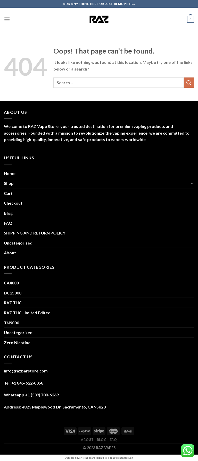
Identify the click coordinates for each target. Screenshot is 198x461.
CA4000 (11, 282)
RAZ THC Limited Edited (27, 312)
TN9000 (11, 322)
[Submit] (189, 82)
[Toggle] (192, 183)
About (10, 252)
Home (9, 173)
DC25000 (12, 292)
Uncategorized (18, 242)
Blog (8, 213)
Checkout (13, 203)
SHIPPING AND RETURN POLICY (34, 232)
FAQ (8, 223)
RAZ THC (13, 302)
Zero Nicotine (17, 342)
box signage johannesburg (118, 457)
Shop (9, 183)
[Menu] (7, 19)
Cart (8, 193)
